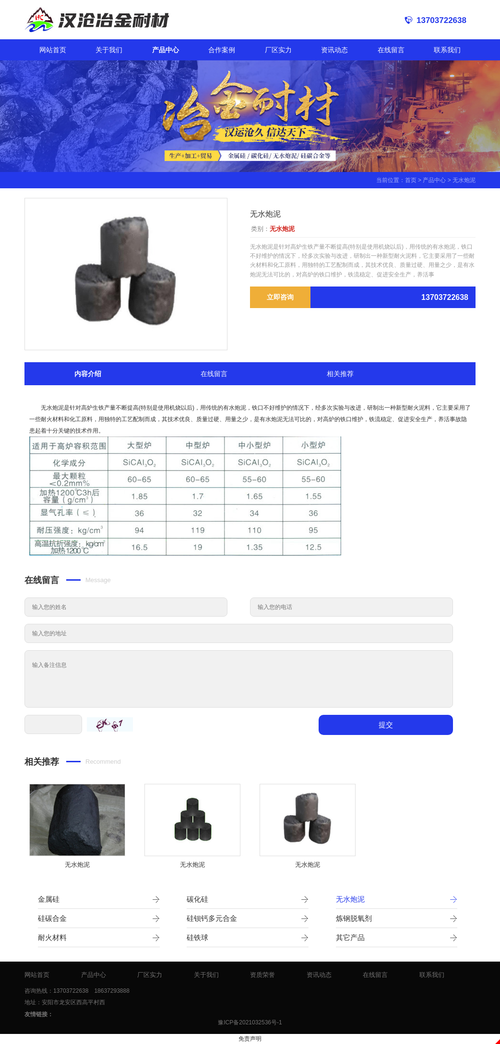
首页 (411, 180)
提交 (386, 725)
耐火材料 (99, 937)
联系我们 (447, 50)
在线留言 (391, 50)
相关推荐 (340, 374)
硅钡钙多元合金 (248, 918)
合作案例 (221, 50)
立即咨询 (280, 297)
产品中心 (165, 50)
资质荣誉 (262, 974)
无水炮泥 (464, 180)
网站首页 (52, 50)
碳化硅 (248, 899)
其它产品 (397, 937)
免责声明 (250, 1038)
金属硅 (99, 899)
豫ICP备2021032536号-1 (250, 1022)
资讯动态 (334, 50)
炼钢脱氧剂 (397, 918)
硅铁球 (248, 937)
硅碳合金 (99, 918)
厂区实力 (278, 50)
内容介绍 (87, 374)
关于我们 (108, 50)
